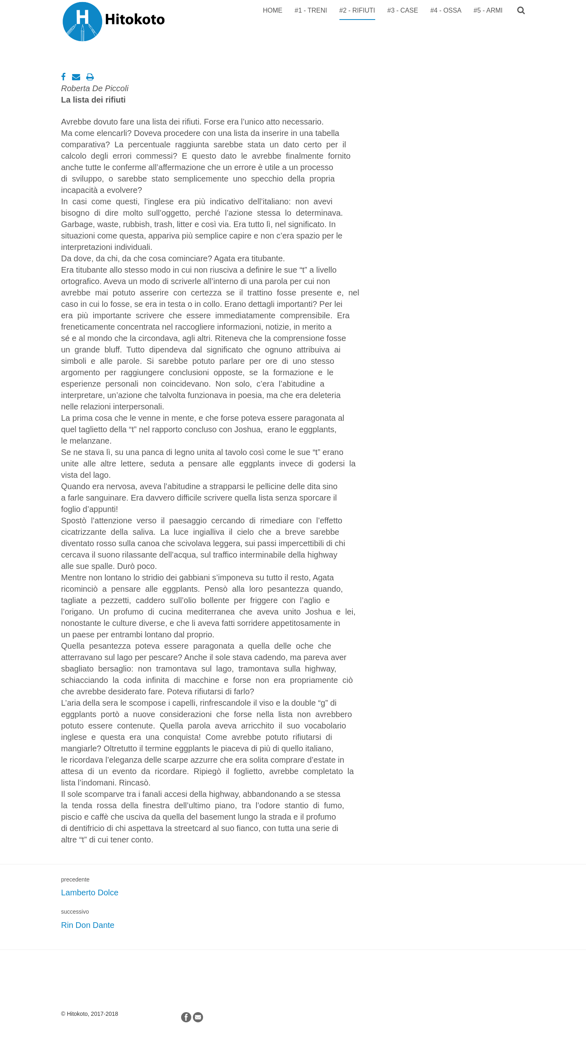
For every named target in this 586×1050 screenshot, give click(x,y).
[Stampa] (90, 76)
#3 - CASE (402, 10)
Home (272, 10)
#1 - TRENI (311, 10)
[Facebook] (63, 76)
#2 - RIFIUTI (357, 10)
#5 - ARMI (488, 10)
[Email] (76, 76)
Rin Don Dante (87, 925)
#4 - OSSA (445, 10)
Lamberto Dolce (89, 892)
